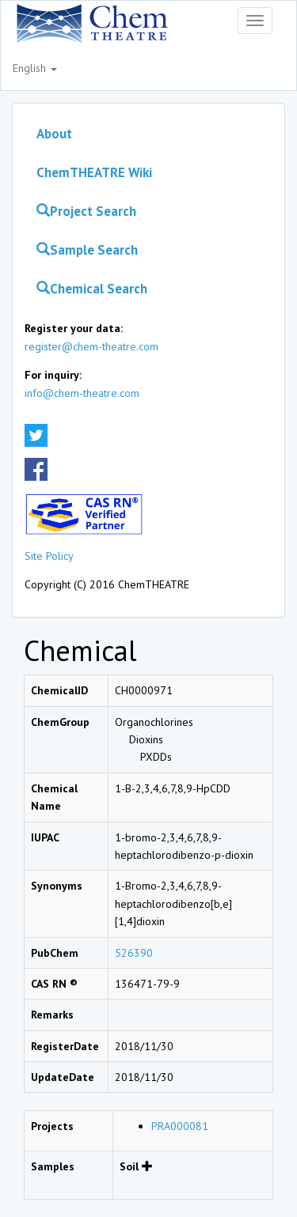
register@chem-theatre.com (91, 346)
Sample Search (87, 250)
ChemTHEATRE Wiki (94, 172)
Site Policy (49, 556)
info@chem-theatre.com (82, 393)
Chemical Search (91, 288)
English (35, 68)
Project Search (86, 211)
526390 (134, 953)
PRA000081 (179, 1126)
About (54, 133)
